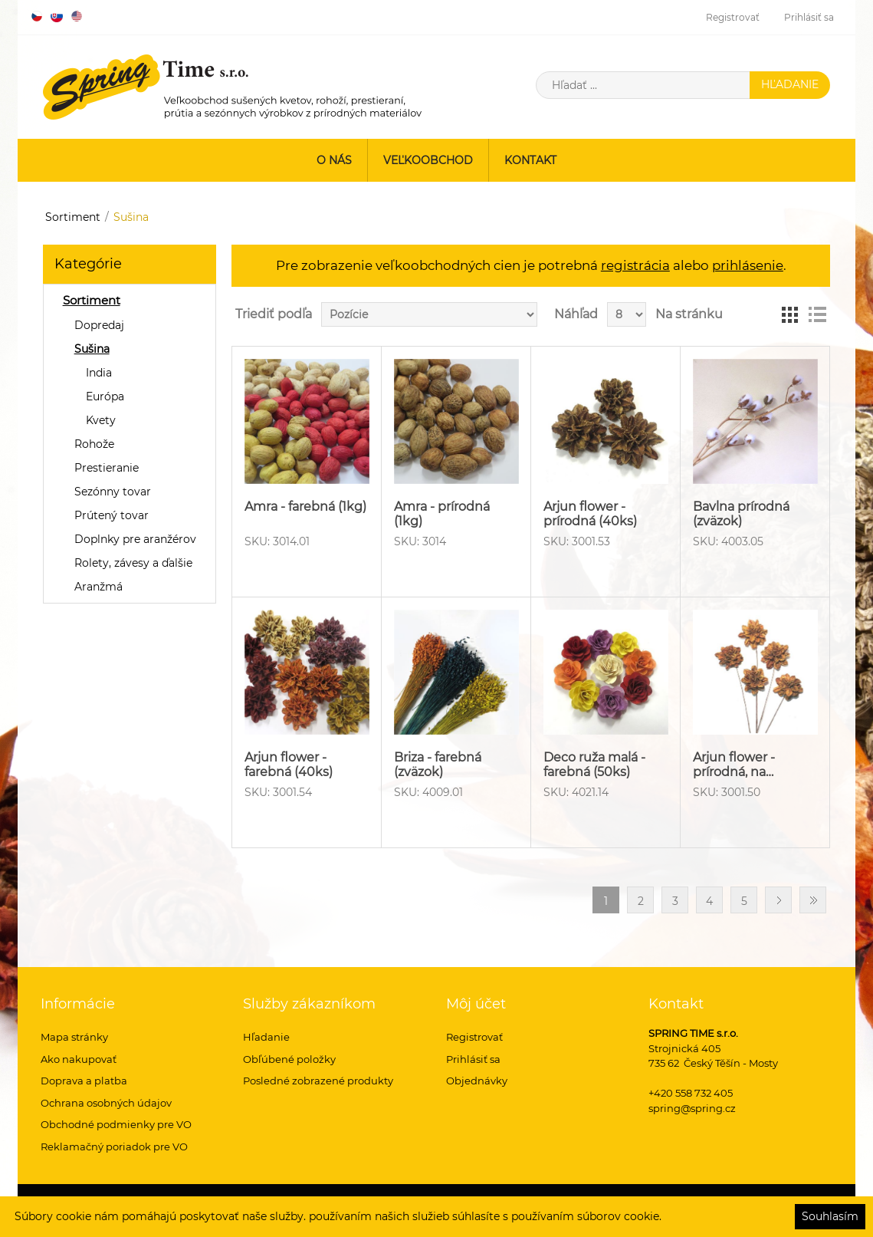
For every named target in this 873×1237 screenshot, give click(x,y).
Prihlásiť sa (809, 17)
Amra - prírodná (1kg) (442, 513)
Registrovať (733, 17)
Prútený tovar (111, 515)
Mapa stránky (74, 1037)
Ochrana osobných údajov (106, 1103)
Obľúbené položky (289, 1059)
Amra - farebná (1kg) (305, 506)
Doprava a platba (84, 1080)
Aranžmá (98, 587)
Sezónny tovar (112, 491)
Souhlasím (830, 1216)
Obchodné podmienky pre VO (116, 1124)
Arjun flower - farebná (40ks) (289, 764)
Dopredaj (99, 325)
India (99, 373)
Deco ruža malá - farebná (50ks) (594, 764)
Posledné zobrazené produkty (318, 1080)
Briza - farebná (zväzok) (437, 764)
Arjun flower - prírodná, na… (734, 764)
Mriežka (789, 314)
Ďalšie (778, 900)
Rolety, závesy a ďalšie (133, 563)
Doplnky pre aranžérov (135, 539)
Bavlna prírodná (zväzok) (741, 513)
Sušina (92, 349)
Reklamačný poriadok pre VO (114, 1146)
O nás (334, 160)
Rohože (94, 444)
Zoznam (817, 314)
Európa (105, 396)
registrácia (635, 265)
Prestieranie (106, 468)
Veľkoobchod (428, 160)
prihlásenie (747, 265)
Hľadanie (266, 1037)
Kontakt (530, 160)
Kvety (101, 420)
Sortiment (72, 217)
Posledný (812, 900)
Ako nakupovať (79, 1059)
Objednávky (476, 1080)
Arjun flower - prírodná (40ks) (590, 513)
